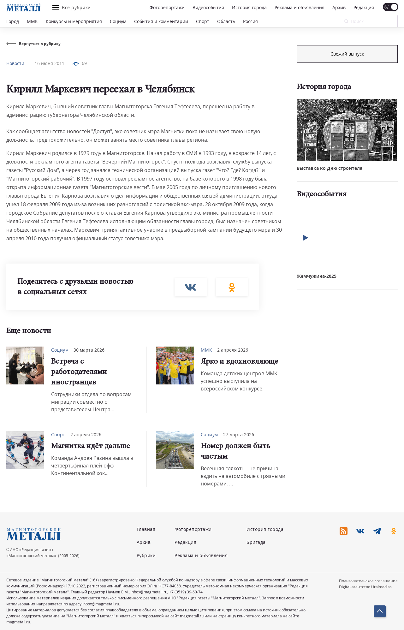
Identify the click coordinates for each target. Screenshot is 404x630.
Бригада (256, 542)
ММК (32, 21)
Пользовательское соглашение (368, 581)
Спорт (202, 21)
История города (249, 7)
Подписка (347, 54)
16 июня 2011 (49, 63)
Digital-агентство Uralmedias (365, 587)
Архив (339, 7)
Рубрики (146, 555)
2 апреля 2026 (232, 350)
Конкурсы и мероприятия (74, 21)
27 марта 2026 (238, 434)
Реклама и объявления (299, 7)
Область (226, 21)
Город (12, 21)
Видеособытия (208, 7)
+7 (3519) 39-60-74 (186, 592)
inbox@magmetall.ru (149, 592)
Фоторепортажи (167, 7)
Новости (15, 63)
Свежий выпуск (347, 160)
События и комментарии (161, 21)
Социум (118, 21)
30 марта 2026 (89, 350)
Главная (146, 529)
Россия (250, 21)
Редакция (364, 7)
